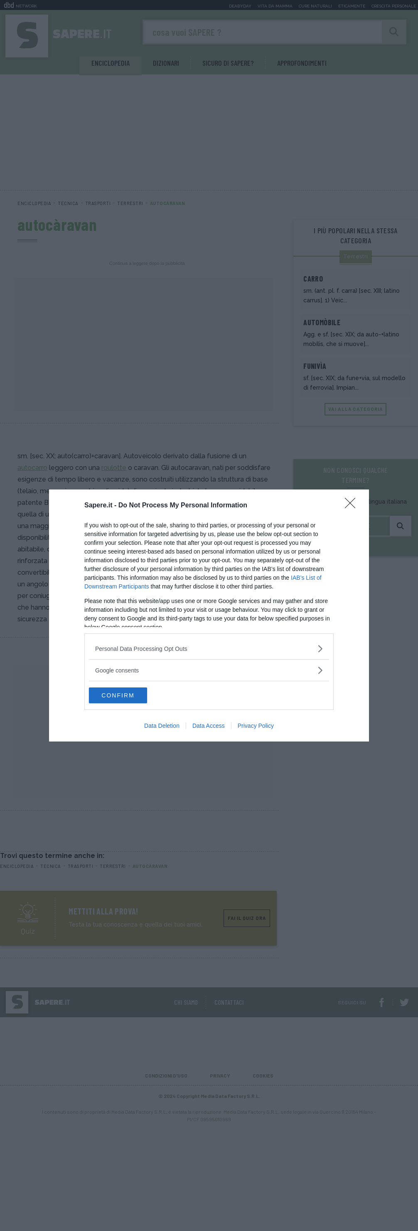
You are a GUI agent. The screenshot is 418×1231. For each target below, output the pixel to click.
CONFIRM (128, 695)
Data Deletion (161, 726)
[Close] (353, 505)
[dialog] (209, 615)
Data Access (208, 726)
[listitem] (209, 648)
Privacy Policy (256, 726)
